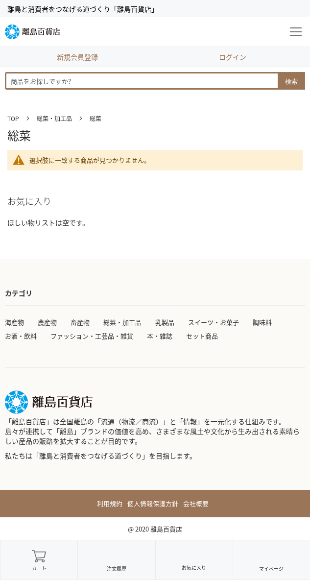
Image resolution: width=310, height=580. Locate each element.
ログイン (232, 57)
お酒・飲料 (21, 335)
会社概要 (196, 503)
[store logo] (32, 32)
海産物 (14, 322)
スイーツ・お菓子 (213, 322)
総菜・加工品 (55, 118)
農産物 (47, 322)
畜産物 (80, 322)
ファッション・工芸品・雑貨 (91, 335)
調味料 (262, 322)
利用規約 (109, 503)
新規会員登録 (77, 57)
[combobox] (155, 81)
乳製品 (164, 322)
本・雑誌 (159, 335)
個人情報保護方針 (152, 503)
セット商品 (202, 335)
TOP (14, 118)
